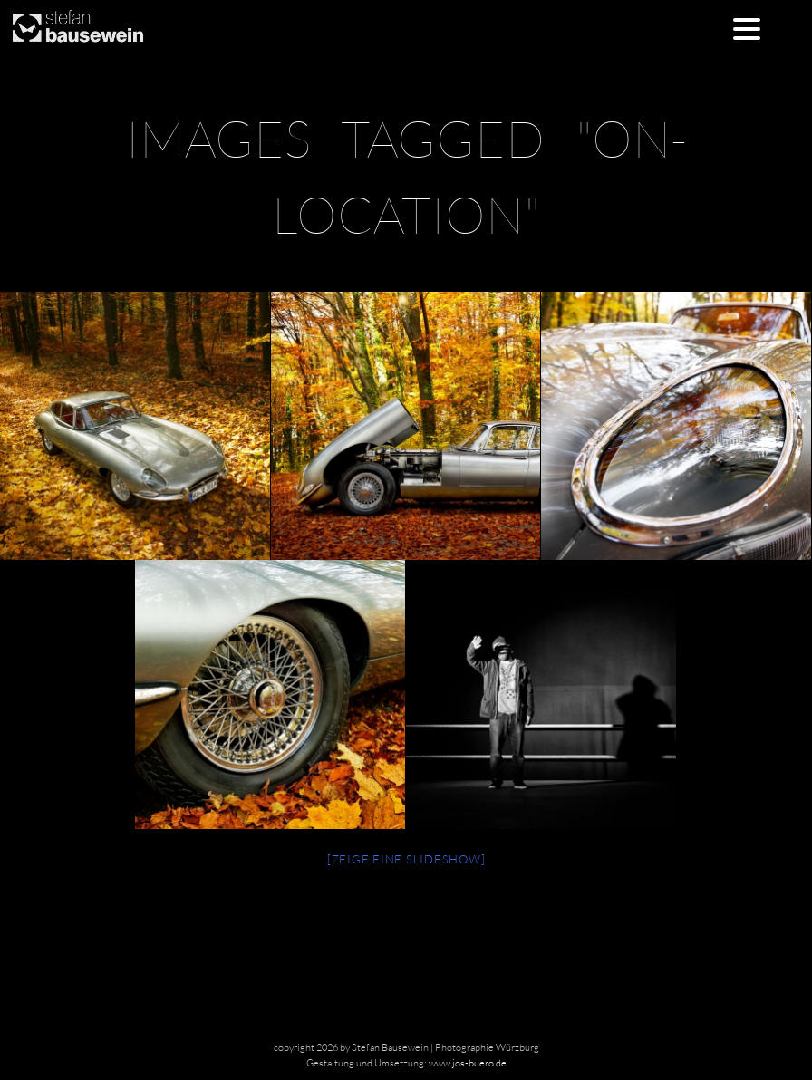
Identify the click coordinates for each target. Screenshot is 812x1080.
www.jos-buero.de (468, 1062)
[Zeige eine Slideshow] (406, 859)
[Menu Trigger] (746, 28)
